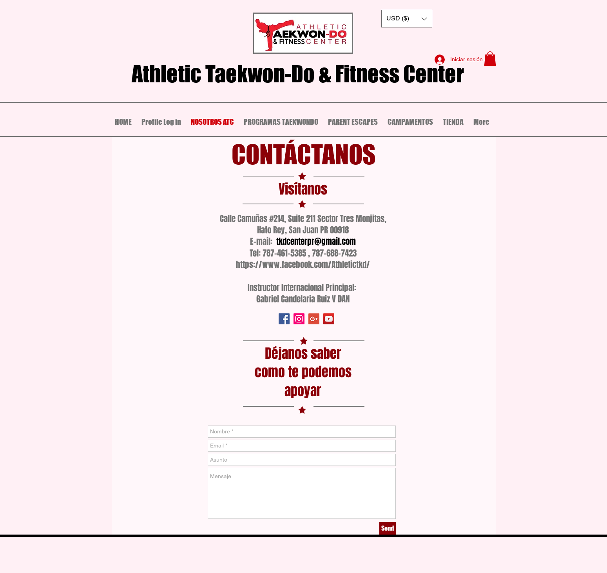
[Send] (387, 528)
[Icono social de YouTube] (328, 318)
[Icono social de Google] (313, 318)
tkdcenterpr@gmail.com (316, 241)
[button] (406, 18)
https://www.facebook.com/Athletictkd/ (303, 264)
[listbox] (406, 18)
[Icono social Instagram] (299, 318)
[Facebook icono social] (284, 318)
